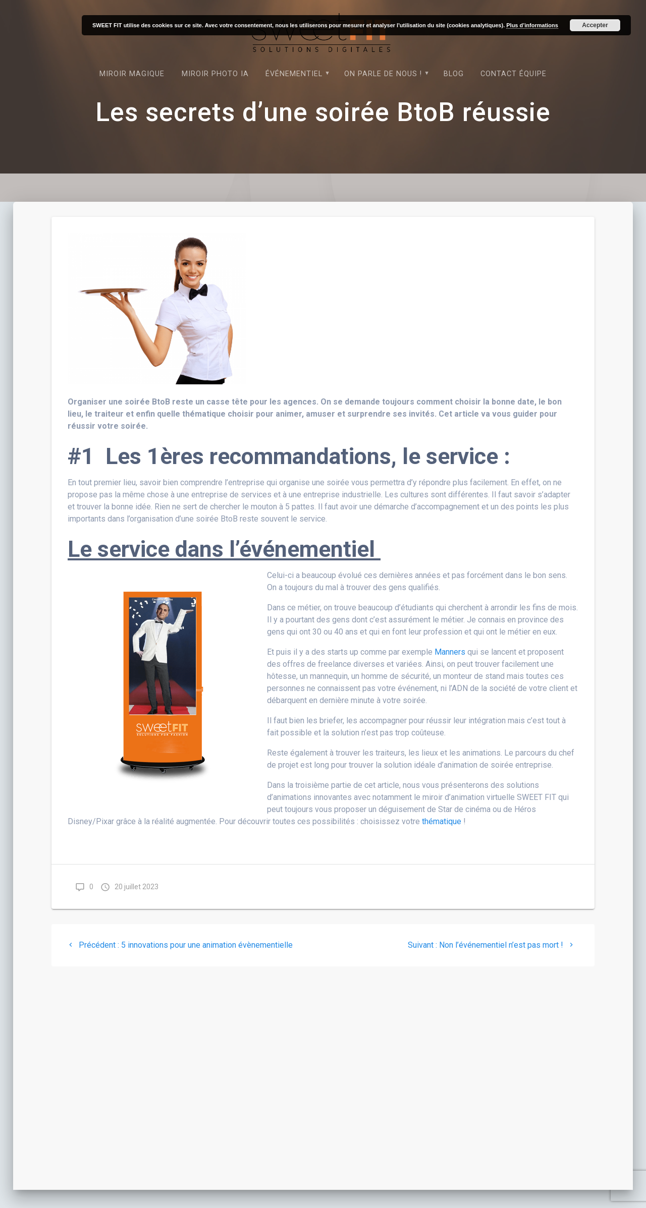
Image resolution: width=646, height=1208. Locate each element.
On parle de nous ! (383, 74)
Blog (454, 74)
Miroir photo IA (215, 74)
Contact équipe (513, 74)
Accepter (595, 25)
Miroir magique (132, 74)
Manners (451, 652)
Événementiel (293, 74)
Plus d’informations (532, 25)
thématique (441, 821)
